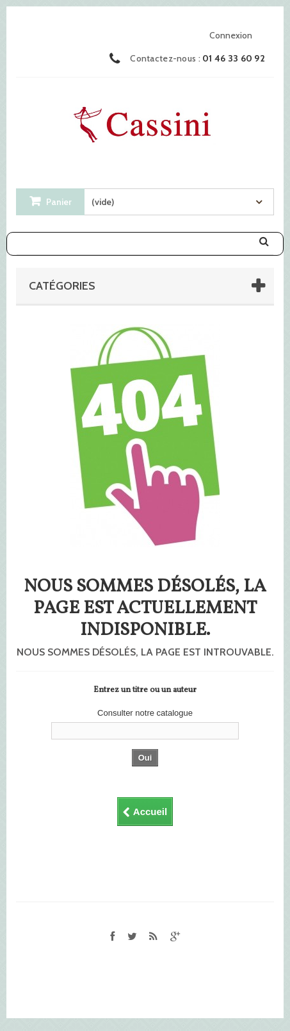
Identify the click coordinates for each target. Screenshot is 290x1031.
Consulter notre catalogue (145, 713)
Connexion (230, 35)
